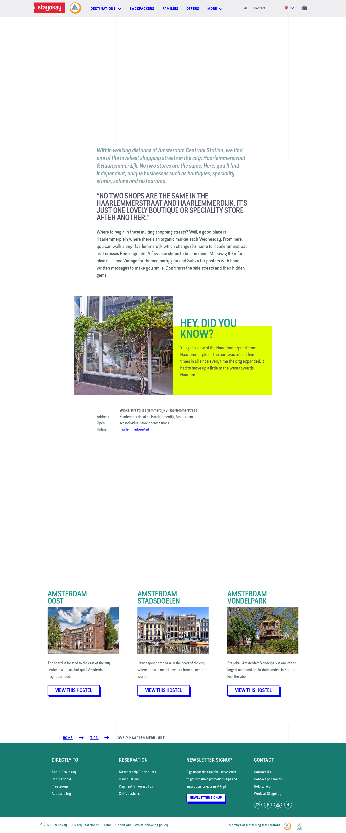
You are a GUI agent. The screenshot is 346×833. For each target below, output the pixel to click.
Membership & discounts (137, 771)
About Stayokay (64, 771)
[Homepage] (50, 8)
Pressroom (60, 786)
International (61, 779)
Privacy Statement (84, 824)
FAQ (245, 8)
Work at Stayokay (268, 793)
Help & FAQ (262, 786)
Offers (192, 8)
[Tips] (94, 738)
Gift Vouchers (129, 793)
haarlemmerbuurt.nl (134, 429)
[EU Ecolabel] (301, 824)
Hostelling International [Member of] (263, 824)
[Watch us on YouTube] (278, 804)
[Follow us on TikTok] (288, 804)
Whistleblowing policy (151, 824)
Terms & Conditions (116, 824)
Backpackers (142, 8)
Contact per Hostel (268, 779)
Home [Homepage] (68, 738)
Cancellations (129, 779)
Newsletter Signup (206, 798)
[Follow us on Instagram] (258, 804)
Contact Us (262, 771)
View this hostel (73, 690)
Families (170, 8)
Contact (259, 8)
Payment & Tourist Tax (136, 786)
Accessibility (61, 793)
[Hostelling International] (289, 824)
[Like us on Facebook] (268, 804)
